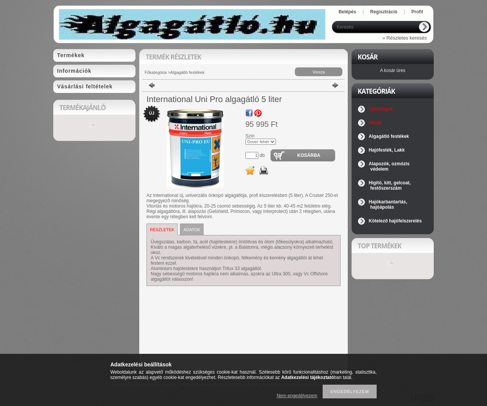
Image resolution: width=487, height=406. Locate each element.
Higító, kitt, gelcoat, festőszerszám (390, 185)
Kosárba (308, 155)
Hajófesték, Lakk (387, 150)
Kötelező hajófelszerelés (395, 221)
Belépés (347, 11)
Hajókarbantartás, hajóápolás (388, 204)
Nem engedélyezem (297, 395)
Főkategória (156, 72)
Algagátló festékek (187, 72)
